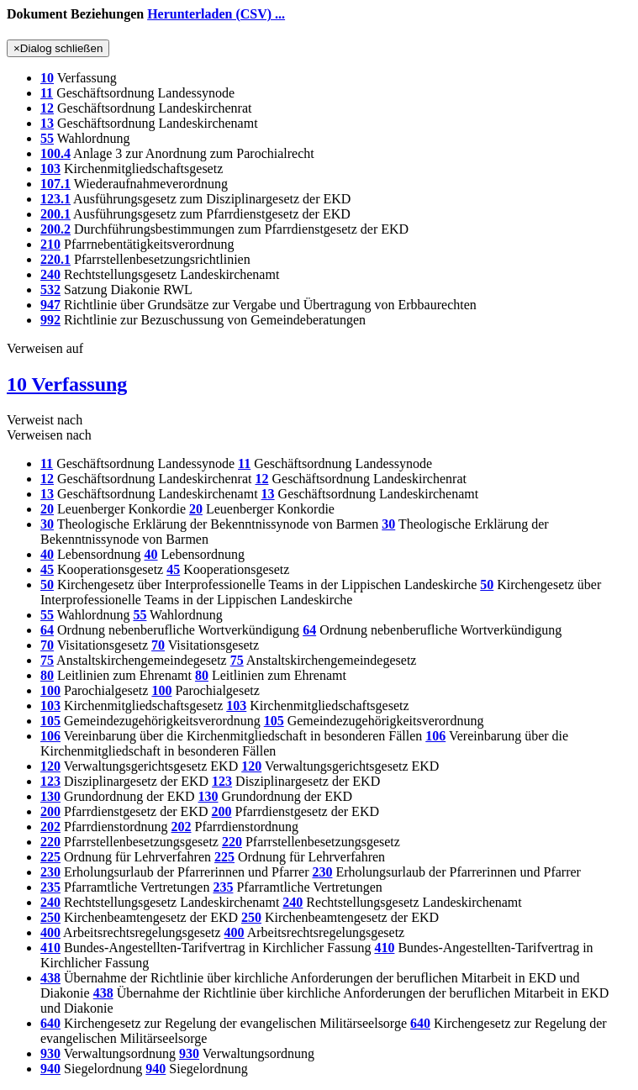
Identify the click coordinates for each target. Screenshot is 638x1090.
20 (47, 509)
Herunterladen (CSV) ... (216, 14)
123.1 (55, 199)
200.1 (55, 214)
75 (47, 660)
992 (50, 320)
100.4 (55, 153)
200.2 (55, 229)
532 (50, 289)
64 (47, 630)
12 (47, 108)
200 (50, 811)
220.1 (55, 259)
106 (50, 736)
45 (47, 569)
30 (47, 524)
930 (50, 1053)
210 (50, 244)
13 (47, 123)
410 (50, 947)
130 (50, 796)
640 (50, 1023)
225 (50, 857)
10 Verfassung (67, 384)
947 (50, 305)
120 (50, 766)
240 (50, 274)
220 (50, 842)
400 (50, 932)
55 (47, 138)
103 (50, 168)
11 (46, 93)
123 (50, 781)
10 (47, 78)
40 (47, 554)
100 (50, 690)
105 (50, 721)
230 (50, 872)
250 (50, 917)
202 (50, 826)
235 (50, 887)
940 (50, 1068)
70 (47, 645)
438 (50, 978)
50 (47, 584)
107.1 (55, 183)
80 (47, 675)
